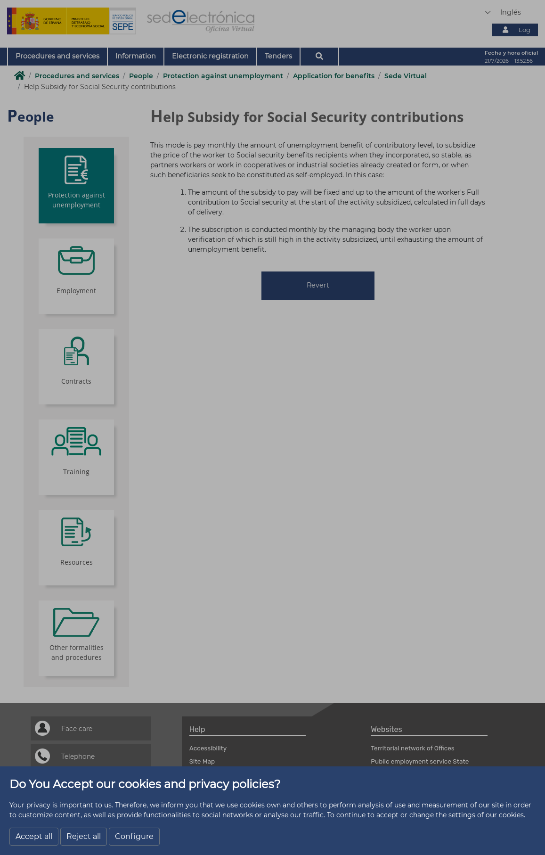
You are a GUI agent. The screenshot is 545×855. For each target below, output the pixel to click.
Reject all (83, 836)
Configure (134, 836)
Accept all (34, 836)
